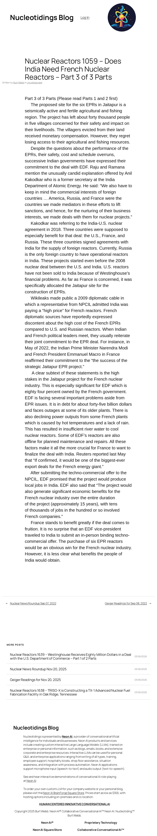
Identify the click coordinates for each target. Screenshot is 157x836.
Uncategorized (34, 82)
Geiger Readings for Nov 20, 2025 (35, 680)
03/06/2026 (141, 656)
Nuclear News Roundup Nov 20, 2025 (38, 669)
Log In (85, 17)
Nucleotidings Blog (41, 17)
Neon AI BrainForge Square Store (63, 793)
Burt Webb (18, 82)
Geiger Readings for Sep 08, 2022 (126, 603)
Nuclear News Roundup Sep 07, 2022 (33, 603)
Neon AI (67, 736)
